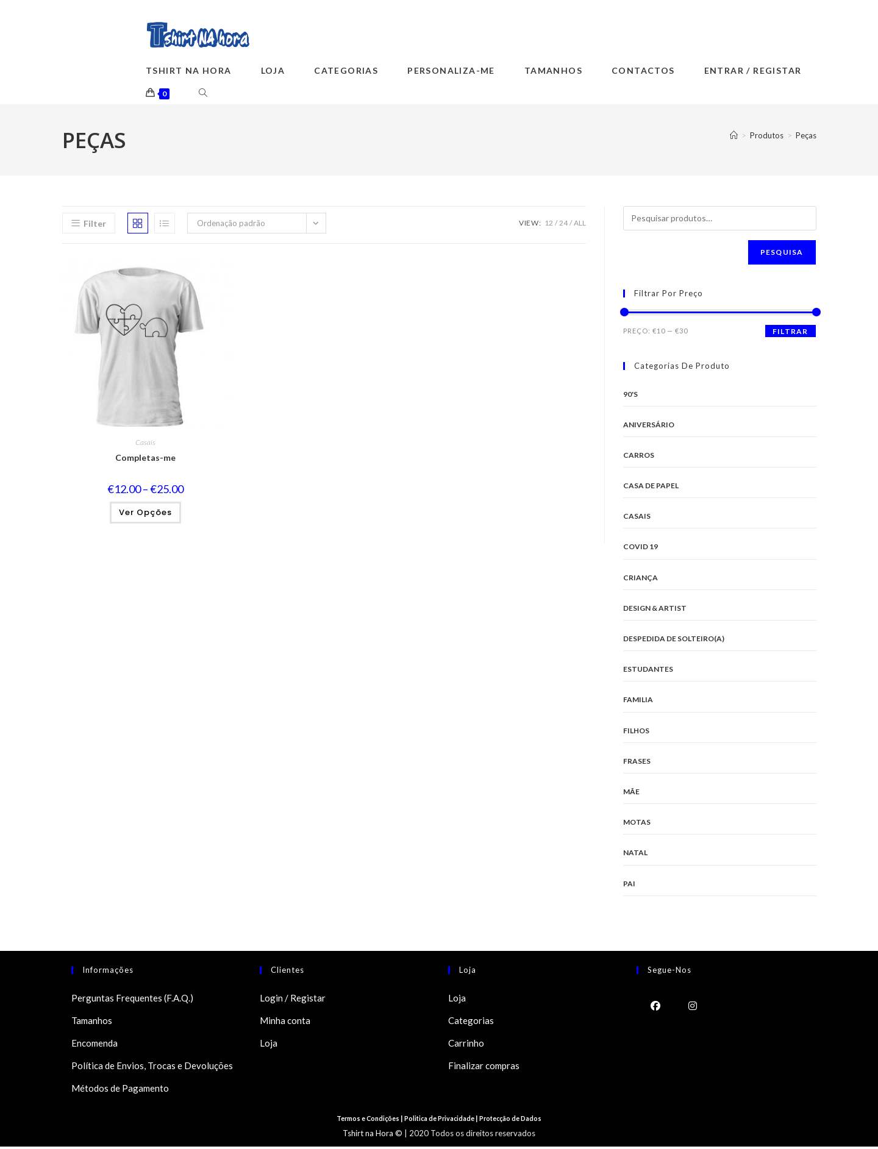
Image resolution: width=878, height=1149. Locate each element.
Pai (629, 885)
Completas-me (145, 460)
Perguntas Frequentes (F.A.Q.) (132, 1000)
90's (630, 395)
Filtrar (790, 333)
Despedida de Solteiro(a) (673, 641)
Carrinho (466, 1045)
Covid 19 (640, 548)
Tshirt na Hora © (372, 1135)
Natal (635, 854)
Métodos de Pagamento (120, 1090)
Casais (145, 444)
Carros (638, 457)
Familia (638, 701)
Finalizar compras (483, 1067)
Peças (806, 138)
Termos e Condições (362, 1120)
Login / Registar (293, 1000)
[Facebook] (655, 1007)
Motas (637, 824)
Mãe (631, 794)
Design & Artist (655, 610)
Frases (637, 763)
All (580, 224)
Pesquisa (782, 253)
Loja (268, 1045)
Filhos (636, 733)
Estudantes (648, 671)
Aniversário (648, 427)
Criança (640, 580)
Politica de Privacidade (440, 1120)
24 (563, 224)
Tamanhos (91, 1022)
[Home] (734, 138)
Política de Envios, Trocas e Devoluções (152, 1067)
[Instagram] (692, 1007)
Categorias (471, 1022)
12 (548, 224)
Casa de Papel (651, 488)
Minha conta (285, 1022)
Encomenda (94, 1045)
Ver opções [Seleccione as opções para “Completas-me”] (145, 515)
